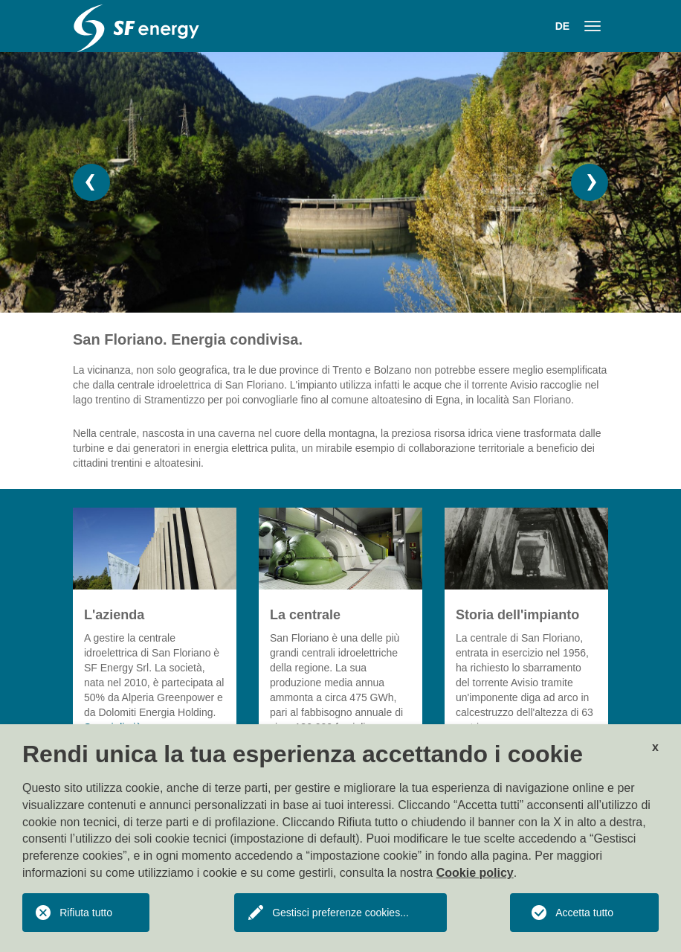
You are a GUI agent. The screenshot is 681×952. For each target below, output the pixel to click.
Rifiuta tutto (85, 913)
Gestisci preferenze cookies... (340, 913)
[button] (91, 182)
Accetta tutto (584, 913)
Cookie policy (475, 872)
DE (562, 26)
